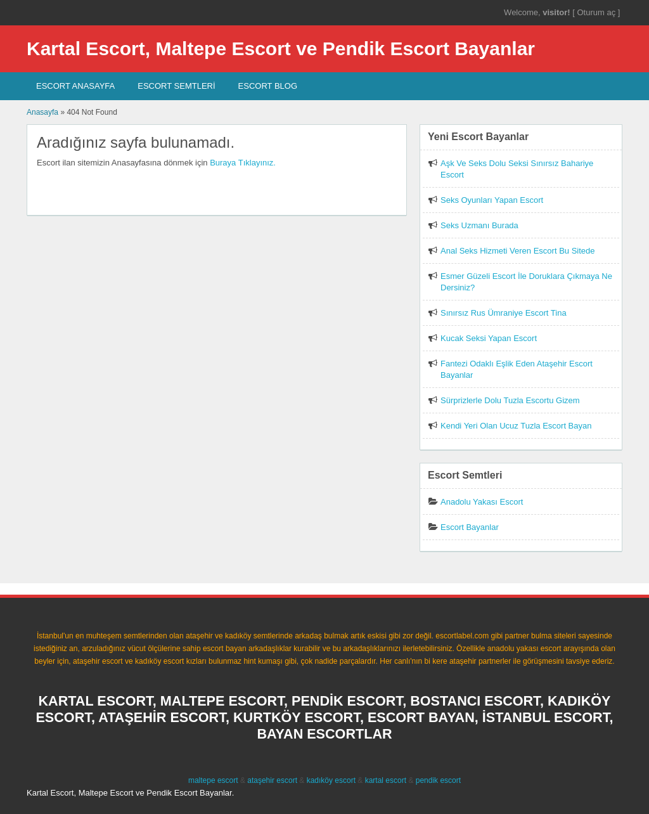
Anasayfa (42, 112)
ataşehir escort (272, 780)
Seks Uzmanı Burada (479, 225)
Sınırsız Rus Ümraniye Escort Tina (503, 313)
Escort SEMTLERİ (176, 86)
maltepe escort (213, 780)
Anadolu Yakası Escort (481, 502)
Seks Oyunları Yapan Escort (491, 200)
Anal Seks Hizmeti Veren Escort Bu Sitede (517, 250)
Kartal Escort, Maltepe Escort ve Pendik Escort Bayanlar (281, 48)
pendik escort (438, 780)
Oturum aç (597, 12)
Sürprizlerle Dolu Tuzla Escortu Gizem (510, 400)
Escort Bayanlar (469, 527)
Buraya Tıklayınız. (243, 162)
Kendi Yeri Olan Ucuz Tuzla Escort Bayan (515, 425)
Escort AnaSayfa (75, 86)
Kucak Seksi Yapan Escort (488, 338)
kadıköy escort (331, 780)
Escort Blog (267, 86)
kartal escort (385, 780)
